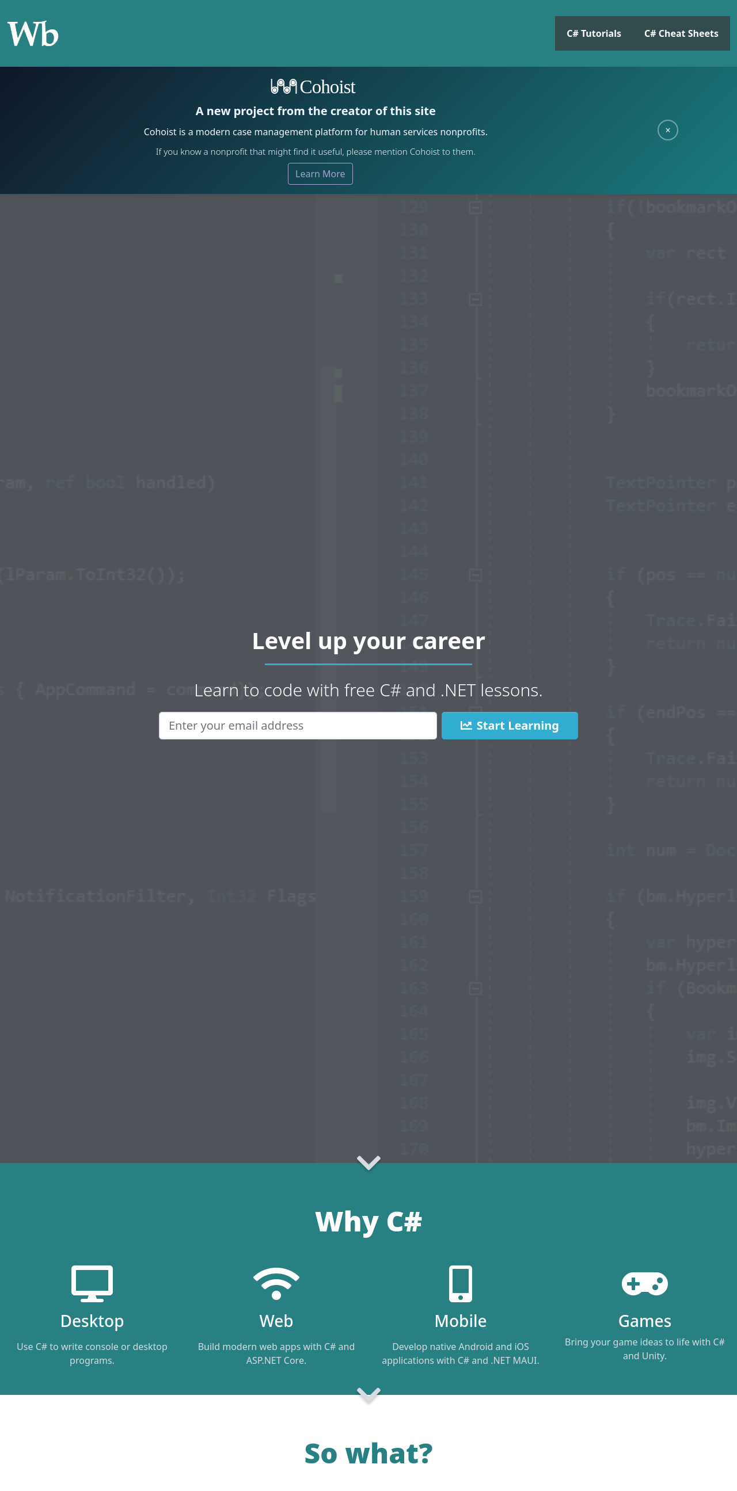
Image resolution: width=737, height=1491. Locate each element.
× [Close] (667, 130)
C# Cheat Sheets (681, 33)
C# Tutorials (594, 33)
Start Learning (510, 725)
